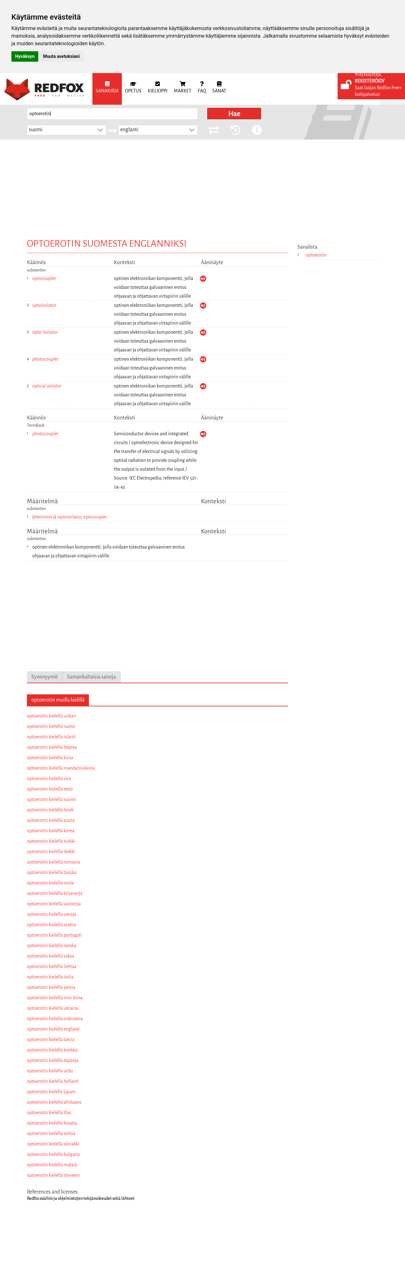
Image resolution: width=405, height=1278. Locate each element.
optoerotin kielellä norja (50, 882)
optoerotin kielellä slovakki (53, 1143)
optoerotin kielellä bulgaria (53, 1154)
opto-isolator (45, 332)
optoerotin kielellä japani (51, 1091)
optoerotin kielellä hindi (50, 809)
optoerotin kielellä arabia (51, 924)
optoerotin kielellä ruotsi (51, 726)
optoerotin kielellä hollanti (53, 1081)
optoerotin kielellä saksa (50, 955)
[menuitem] (107, 89)
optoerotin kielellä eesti (50, 788)
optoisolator (44, 305)
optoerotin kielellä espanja (52, 1060)
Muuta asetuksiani (61, 56)
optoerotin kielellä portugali (54, 935)
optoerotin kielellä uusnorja (54, 903)
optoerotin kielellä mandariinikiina (61, 768)
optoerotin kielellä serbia (51, 1133)
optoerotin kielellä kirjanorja (54, 893)
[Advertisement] (202, 187)
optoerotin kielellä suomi (51, 799)
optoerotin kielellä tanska (51, 872)
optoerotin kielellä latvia (50, 1039)
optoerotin (316, 254)
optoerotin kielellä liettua (51, 966)
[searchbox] (112, 114)
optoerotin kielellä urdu (50, 1070)
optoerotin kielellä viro (49, 778)
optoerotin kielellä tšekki (51, 851)
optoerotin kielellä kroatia (52, 1123)
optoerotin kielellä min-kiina (55, 997)
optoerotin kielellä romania (53, 862)
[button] (100, 130)
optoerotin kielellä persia (51, 987)
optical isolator (46, 385)
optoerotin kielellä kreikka (52, 1049)
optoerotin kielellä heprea (52, 747)
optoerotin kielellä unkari (51, 715)
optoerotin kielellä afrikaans (54, 1102)
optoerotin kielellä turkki (51, 841)
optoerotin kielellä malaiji (52, 1164)
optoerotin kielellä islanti (51, 736)
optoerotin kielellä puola (51, 820)
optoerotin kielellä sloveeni (53, 1175)
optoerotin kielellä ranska (51, 945)
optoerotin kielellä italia (50, 976)
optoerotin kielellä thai (49, 1112)
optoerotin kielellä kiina (50, 757)
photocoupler (45, 359)
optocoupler (44, 278)
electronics (44, 516)
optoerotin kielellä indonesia (55, 1018)
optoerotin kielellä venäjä (51, 914)
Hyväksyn (24, 56)
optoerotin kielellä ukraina (52, 1008)
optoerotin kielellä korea (50, 830)
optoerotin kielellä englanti (53, 1029)
